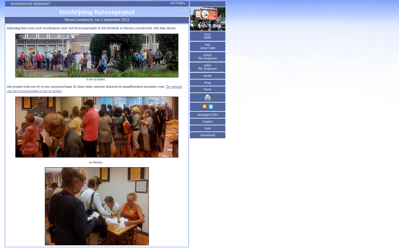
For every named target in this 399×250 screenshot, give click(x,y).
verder (207, 75)
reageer (208, 121)
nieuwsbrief (207, 135)
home (207, 89)
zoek (207, 128)
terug (207, 82)
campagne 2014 (207, 114)
